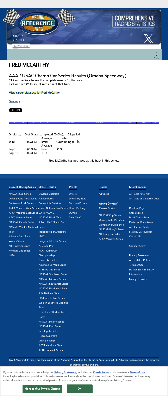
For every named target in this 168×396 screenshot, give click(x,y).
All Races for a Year (139, 193)
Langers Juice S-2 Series (52, 241)
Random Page (137, 208)
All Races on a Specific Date (144, 198)
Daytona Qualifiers (49, 193)
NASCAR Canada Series (22, 222)
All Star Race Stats (139, 227)
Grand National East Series (53, 208)
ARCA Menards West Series (24, 208)
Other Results (47, 187)
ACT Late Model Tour (50, 345)
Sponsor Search (137, 246)
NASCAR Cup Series (20, 193)
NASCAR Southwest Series (53, 283)
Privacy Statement (139, 255)
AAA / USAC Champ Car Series (51, 224)
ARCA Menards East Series (23, 212)
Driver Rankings (77, 208)
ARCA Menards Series (21, 217)
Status (143, 122)
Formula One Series (19, 250)
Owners (73, 212)
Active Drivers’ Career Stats (108, 206)
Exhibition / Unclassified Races (52, 314)
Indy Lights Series (48, 331)
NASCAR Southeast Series (53, 274)
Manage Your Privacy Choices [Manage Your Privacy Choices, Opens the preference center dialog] (42, 389)
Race (14, 122)
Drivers (73, 193)
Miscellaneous (137, 187)
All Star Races (46, 198)
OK (79, 389)
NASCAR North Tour (50, 217)
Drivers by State (77, 198)
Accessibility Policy (139, 260)
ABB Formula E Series (51, 350)
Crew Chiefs (75, 217)
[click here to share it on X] (150, 38)
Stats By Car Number (140, 231)
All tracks (104, 193)
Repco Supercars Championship (48, 338)
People (73, 187)
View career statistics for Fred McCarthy (34, 92)
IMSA (12, 255)
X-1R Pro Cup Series (50, 269)
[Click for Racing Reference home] (83, 26)
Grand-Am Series (48, 260)
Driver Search (18, 38)
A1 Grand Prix (46, 246)
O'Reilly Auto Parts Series (23, 198)
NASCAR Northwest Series (53, 288)
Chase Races (136, 212)
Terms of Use (136, 264)
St (40, 122)
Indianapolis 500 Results (53, 231)
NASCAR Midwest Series (52, 279)
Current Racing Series (22, 187)
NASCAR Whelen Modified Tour (23, 229)
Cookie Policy (101, 373)
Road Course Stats (139, 217)
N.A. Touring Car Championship (48, 253)
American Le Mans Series (52, 264)
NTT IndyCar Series (19, 246)
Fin (47, 122)
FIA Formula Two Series (52, 298)
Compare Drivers (78, 203)
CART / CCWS (46, 212)
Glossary (14, 101)
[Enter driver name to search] (21, 45)
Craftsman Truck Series (21, 203)
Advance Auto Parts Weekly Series (20, 239)
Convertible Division (50, 203)
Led (155, 122)
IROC (41, 236)
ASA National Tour (49, 293)
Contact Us (135, 236)
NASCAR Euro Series (50, 326)
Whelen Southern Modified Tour (53, 305)
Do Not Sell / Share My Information (141, 272)
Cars (33, 122)
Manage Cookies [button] (138, 279)
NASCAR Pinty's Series (111, 229)
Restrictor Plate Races (141, 222)
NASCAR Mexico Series (51, 321)
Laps (118, 122)
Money (130, 122)
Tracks (103, 187)
